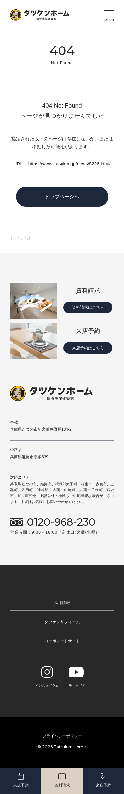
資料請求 (62, 780)
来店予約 (21, 780)
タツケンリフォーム (62, 622)
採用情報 (62, 602)
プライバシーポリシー (62, 736)
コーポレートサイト (62, 641)
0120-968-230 (61, 522)
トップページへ (62, 196)
